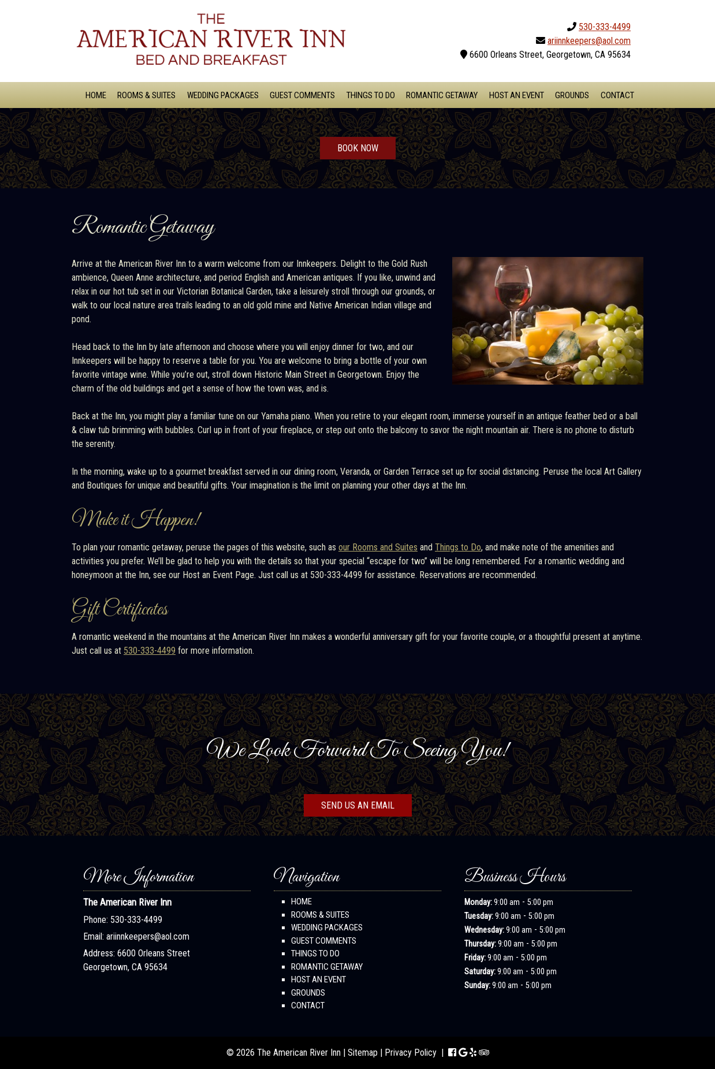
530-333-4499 (605, 26)
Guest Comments (302, 95)
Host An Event (516, 95)
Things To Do (371, 95)
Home (95, 95)
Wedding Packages (223, 95)
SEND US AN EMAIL (357, 805)
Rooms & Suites (146, 95)
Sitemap (363, 1052)
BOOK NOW (357, 148)
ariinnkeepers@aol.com (589, 40)
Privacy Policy (411, 1052)
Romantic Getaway (442, 95)
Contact (617, 95)
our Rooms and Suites (378, 547)
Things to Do (458, 547)
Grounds (572, 95)
